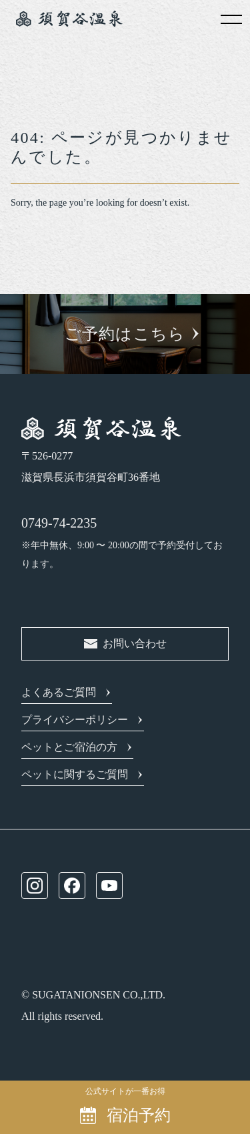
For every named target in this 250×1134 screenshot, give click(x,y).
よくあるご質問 (58, 692)
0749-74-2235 (59, 523)
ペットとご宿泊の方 (69, 747)
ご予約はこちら (125, 334)
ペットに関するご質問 (74, 774)
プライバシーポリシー (74, 719)
